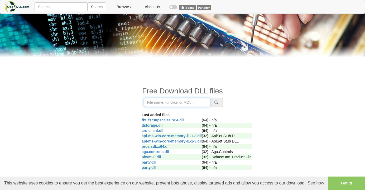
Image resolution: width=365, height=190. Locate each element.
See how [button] (316, 183)
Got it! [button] (346, 183)
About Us (152, 7)
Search (97, 7)
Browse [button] (124, 7)
